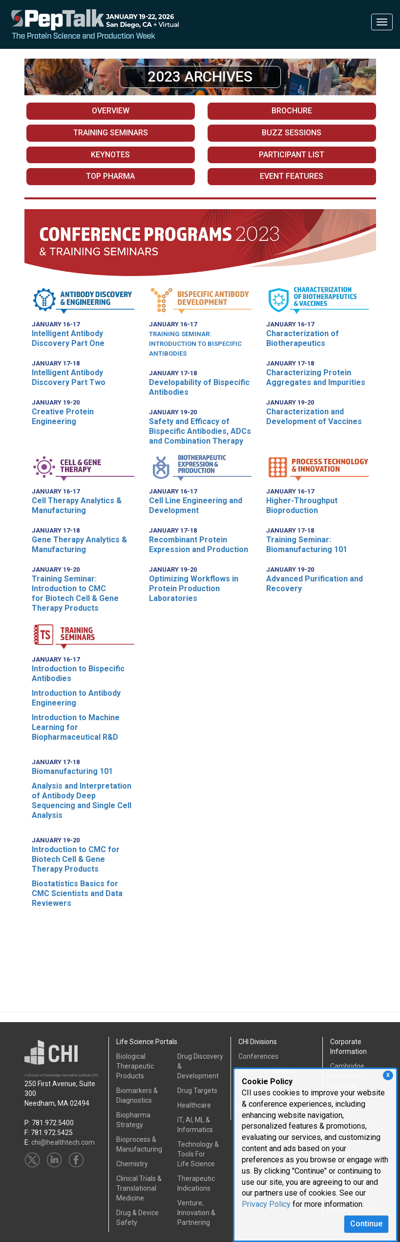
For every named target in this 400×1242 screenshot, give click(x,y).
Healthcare (194, 1105)
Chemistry (132, 1164)
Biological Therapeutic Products (135, 1066)
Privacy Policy (266, 1204)
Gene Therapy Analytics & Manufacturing (79, 544)
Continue (366, 1223)
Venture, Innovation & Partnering (196, 1212)
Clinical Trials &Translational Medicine (139, 1188)
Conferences (258, 1056)
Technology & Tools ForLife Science (198, 1154)
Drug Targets (197, 1090)
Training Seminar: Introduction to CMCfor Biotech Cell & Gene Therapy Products (75, 593)
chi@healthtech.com (63, 1142)
